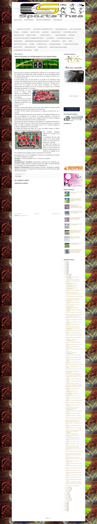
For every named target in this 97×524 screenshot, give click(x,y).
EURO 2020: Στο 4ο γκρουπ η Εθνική (71, 433)
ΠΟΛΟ (64, 41)
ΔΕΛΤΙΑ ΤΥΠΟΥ (35, 32)
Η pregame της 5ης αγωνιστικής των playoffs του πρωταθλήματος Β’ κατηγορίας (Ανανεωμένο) (76, 218)
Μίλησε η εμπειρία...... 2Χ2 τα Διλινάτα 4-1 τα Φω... (73, 373)
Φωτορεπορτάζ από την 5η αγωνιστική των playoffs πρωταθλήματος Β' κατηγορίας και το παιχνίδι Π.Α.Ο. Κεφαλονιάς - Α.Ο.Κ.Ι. (76, 206)
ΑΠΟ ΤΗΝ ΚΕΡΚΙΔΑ (75, 29)
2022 (66, 267)
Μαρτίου (67, 497)
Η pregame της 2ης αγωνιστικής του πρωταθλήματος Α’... (71, 409)
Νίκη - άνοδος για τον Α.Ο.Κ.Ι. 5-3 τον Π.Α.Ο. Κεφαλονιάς (76, 192)
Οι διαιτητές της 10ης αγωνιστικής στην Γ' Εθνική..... (73, 314)
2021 (66, 268)
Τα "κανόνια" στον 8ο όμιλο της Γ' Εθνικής (72, 304)
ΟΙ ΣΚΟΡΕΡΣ (50, 38)
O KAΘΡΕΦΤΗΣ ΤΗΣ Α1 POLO (23, 50)
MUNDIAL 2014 (42, 47)
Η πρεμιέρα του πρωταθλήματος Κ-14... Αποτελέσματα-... (71, 391)
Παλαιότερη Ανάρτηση (55, 213)
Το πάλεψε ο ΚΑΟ (68, 351)
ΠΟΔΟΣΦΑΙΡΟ (18, 41)
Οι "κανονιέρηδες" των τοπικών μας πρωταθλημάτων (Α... (71, 340)
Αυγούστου (68, 490)
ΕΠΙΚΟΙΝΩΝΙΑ (57, 19)
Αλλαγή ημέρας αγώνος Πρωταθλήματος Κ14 (72, 453)
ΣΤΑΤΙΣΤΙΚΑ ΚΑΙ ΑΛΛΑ (20, 44)
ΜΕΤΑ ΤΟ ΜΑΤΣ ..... (32, 35)
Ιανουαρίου (68, 500)
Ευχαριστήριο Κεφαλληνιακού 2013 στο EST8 (72, 420)
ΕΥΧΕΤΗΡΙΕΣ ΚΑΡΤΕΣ (70, 32)
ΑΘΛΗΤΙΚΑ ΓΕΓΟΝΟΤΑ (24, 29)
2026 (66, 261)
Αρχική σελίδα (18, 19)
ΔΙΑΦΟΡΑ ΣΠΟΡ (56, 32)
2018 (66, 273)
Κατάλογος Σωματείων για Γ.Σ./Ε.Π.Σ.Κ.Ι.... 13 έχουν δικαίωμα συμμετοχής (75, 237)
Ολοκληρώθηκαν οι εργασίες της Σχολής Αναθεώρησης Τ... (72, 277)
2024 (66, 264)
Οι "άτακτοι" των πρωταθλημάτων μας (71, 292)
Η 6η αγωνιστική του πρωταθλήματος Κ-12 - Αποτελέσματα (76, 224)
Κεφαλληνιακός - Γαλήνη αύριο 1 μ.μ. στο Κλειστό (73, 384)
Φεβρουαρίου (68, 498)
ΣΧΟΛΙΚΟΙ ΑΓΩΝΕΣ (55, 44)
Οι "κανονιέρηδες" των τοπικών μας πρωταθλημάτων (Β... (71, 353)
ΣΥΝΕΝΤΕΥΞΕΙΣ (42, 44)
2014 (66, 506)
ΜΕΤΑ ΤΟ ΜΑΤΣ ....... (47, 35)
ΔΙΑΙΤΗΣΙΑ (45, 32)
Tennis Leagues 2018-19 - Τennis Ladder (72, 279)
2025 (66, 263)
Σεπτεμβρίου (68, 488)
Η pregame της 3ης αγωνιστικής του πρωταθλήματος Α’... (71, 288)
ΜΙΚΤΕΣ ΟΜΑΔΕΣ (61, 35)
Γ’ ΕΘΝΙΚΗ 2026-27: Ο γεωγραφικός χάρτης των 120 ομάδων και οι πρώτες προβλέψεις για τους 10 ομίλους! (76, 232)
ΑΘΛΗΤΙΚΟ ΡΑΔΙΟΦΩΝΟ (43, 19)
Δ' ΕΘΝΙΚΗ (25, 32)
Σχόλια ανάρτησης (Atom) (23, 215)
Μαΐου (67, 494)
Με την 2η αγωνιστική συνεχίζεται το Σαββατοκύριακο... (71, 284)
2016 (66, 503)
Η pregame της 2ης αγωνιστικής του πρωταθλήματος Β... (71, 286)
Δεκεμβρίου (68, 274)
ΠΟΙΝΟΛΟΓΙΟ (55, 41)
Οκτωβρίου (68, 487)
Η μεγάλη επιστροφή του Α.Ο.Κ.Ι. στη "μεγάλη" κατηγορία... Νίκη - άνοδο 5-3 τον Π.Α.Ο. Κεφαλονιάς (76, 212)
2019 (66, 271)
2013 (66, 507)
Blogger (49, 518)
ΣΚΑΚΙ (70, 41)
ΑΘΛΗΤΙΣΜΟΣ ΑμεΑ (61, 29)
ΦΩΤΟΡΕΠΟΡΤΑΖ (30, 47)
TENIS (36, 50)
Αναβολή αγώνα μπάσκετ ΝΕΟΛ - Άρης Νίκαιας (73, 481)
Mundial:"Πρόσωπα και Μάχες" (58, 47)
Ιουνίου (67, 493)
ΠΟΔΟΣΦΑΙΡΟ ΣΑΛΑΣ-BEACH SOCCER (37, 41)
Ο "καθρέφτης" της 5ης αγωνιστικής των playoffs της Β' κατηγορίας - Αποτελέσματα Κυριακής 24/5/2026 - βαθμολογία (76, 200)
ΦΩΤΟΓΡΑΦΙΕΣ (28, 19)
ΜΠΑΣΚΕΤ (72, 35)
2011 (66, 510)
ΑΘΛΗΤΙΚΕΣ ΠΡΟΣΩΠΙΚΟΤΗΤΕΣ (43, 29)
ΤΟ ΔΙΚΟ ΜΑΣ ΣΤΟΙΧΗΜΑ (70, 44)
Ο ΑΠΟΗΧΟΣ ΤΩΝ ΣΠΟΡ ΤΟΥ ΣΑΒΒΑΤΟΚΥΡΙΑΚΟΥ (29, 38)
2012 (66, 509)
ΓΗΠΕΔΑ (16, 32)
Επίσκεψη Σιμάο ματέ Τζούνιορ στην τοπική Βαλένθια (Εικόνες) (76, 244)
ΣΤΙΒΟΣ (32, 44)
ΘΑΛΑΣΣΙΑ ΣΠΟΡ (19, 35)
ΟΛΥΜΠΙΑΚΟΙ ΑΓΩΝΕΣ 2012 (65, 38)
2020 (66, 270)
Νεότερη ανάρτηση (18, 213)
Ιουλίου (67, 491)
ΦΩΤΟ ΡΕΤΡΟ (18, 47)
